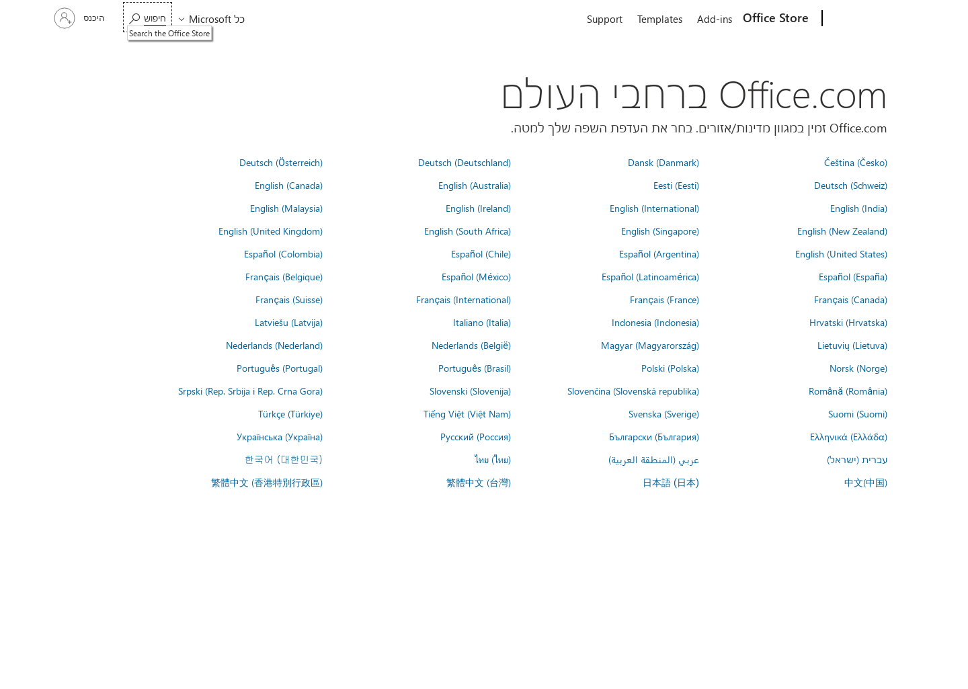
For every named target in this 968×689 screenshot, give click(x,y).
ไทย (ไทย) (493, 459)
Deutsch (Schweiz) (850, 185)
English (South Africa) (467, 230)
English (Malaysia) (286, 207)
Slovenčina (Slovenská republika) (633, 390)
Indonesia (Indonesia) (655, 322)
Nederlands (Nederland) (274, 345)
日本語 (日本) (671, 483)
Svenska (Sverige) (664, 413)
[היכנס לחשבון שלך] (80, 18)
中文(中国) (865, 482)
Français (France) (664, 299)
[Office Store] (777, 19)
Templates (659, 19)
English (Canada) (289, 185)
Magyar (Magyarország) (650, 345)
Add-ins (714, 19)
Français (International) (463, 299)
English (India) (858, 207)
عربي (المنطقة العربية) (653, 459)
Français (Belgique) (284, 276)
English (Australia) (474, 185)
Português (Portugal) (280, 367)
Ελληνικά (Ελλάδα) (848, 436)
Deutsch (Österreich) (281, 162)
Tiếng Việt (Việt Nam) (467, 413)
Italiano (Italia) (482, 322)
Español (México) (476, 276)
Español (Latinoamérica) (650, 276)
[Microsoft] (874, 19)
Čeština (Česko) (855, 162)
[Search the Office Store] (147, 17)
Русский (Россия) (475, 436)
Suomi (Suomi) (857, 413)
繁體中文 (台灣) (478, 482)
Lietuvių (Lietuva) (852, 345)
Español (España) (853, 276)
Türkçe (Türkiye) (290, 413)
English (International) (654, 207)
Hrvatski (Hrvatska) (848, 322)
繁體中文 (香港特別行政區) (267, 482)
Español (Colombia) (283, 253)
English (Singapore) (660, 230)
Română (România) (848, 390)
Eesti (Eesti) (676, 185)
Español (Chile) (481, 253)
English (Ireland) (478, 207)
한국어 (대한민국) (284, 459)
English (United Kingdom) (270, 230)
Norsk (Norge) (858, 367)
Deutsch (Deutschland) (464, 162)
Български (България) (654, 436)
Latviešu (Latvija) (289, 322)
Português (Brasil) (474, 367)
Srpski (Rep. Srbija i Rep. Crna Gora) (250, 390)
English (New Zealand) (842, 230)
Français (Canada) (850, 299)
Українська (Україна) (280, 436)
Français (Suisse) (289, 299)
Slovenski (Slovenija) (470, 390)
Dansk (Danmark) (663, 162)
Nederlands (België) (471, 345)
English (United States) (841, 253)
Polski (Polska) (670, 367)
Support (604, 19)
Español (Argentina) (659, 253)
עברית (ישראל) (857, 459)
